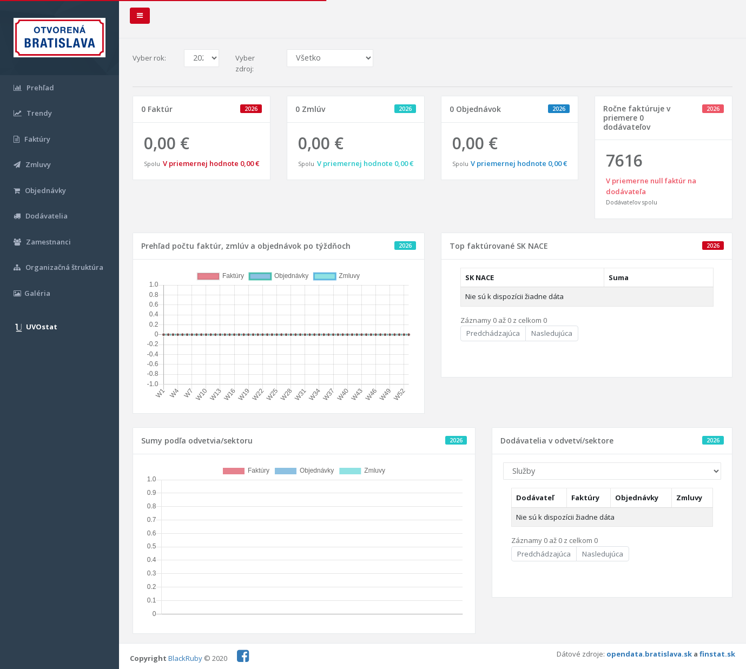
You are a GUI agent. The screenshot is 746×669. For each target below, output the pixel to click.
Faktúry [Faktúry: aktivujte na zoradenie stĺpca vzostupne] (585, 497)
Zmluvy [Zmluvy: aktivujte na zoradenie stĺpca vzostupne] (689, 497)
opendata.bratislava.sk (649, 654)
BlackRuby (185, 658)
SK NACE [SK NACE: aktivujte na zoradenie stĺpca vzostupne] (479, 277)
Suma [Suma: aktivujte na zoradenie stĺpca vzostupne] (619, 277)
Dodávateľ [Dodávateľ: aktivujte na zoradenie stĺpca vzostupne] (535, 497)
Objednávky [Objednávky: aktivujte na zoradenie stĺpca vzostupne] (636, 497)
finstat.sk (717, 654)
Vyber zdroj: (245, 63)
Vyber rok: (149, 58)
